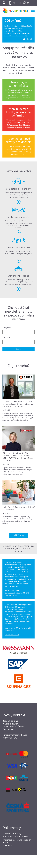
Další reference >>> (12, 635)
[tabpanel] (18, 30)
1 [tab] (24, 39)
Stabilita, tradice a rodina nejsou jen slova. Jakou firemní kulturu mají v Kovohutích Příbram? (18, 404)
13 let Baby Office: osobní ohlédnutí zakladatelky (18, 508)
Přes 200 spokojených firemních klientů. (19, 548)
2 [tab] (28, 39)
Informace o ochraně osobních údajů (16, 841)
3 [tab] (31, 39)
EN (28, 3)
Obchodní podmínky (11, 833)
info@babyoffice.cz (18, 735)
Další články (18, 535)
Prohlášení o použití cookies (15, 836)
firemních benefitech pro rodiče (16, 36)
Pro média (7, 845)
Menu (33, 10)
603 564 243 (17, 3)
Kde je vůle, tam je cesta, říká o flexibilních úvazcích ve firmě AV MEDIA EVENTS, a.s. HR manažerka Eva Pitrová (17, 457)
